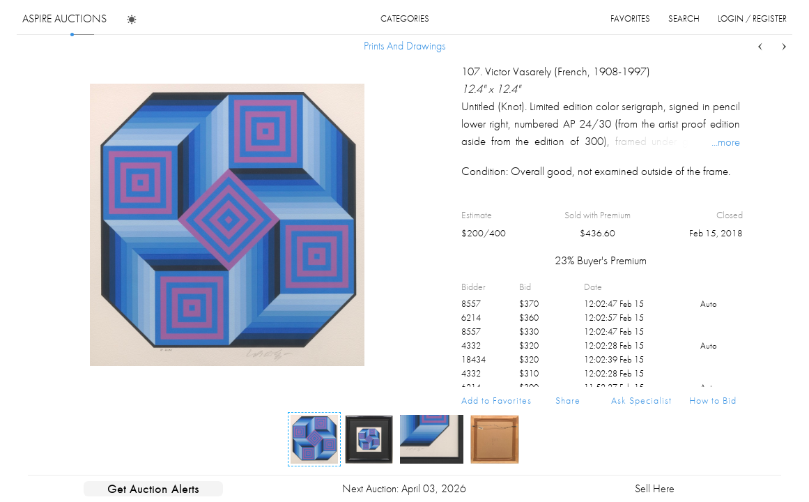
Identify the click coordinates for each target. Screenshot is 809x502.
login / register (752, 18)
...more (725, 141)
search (684, 18)
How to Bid (713, 400)
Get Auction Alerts (153, 488)
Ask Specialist (641, 400)
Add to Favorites (496, 400)
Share (567, 400)
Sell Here (655, 488)
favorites (630, 18)
